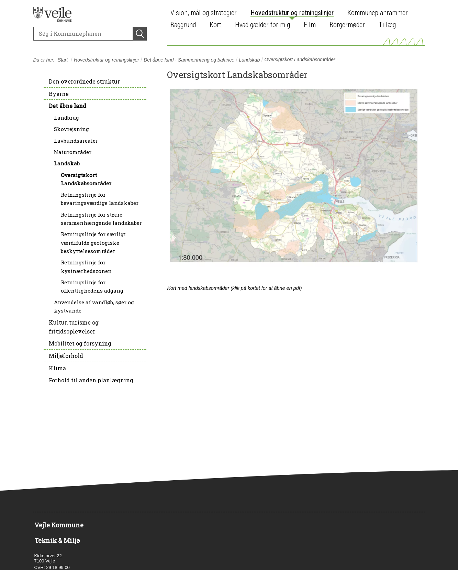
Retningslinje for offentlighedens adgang (92, 286)
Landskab (249, 60)
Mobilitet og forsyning (80, 343)
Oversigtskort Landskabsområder (86, 179)
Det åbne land (67, 105)
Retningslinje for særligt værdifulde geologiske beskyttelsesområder (93, 242)
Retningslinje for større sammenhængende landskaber (101, 218)
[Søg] (83, 34)
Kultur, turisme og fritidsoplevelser (74, 327)
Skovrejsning (71, 128)
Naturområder (72, 152)
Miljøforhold (66, 355)
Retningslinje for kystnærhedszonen (86, 266)
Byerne (59, 93)
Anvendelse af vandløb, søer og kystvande (94, 306)
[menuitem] (205, 13)
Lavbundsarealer (76, 140)
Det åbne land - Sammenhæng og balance (189, 60)
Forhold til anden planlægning (91, 380)
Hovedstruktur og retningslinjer (106, 60)
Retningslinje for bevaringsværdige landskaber (99, 198)
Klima (57, 368)
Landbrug (66, 117)
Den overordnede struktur (84, 81)
